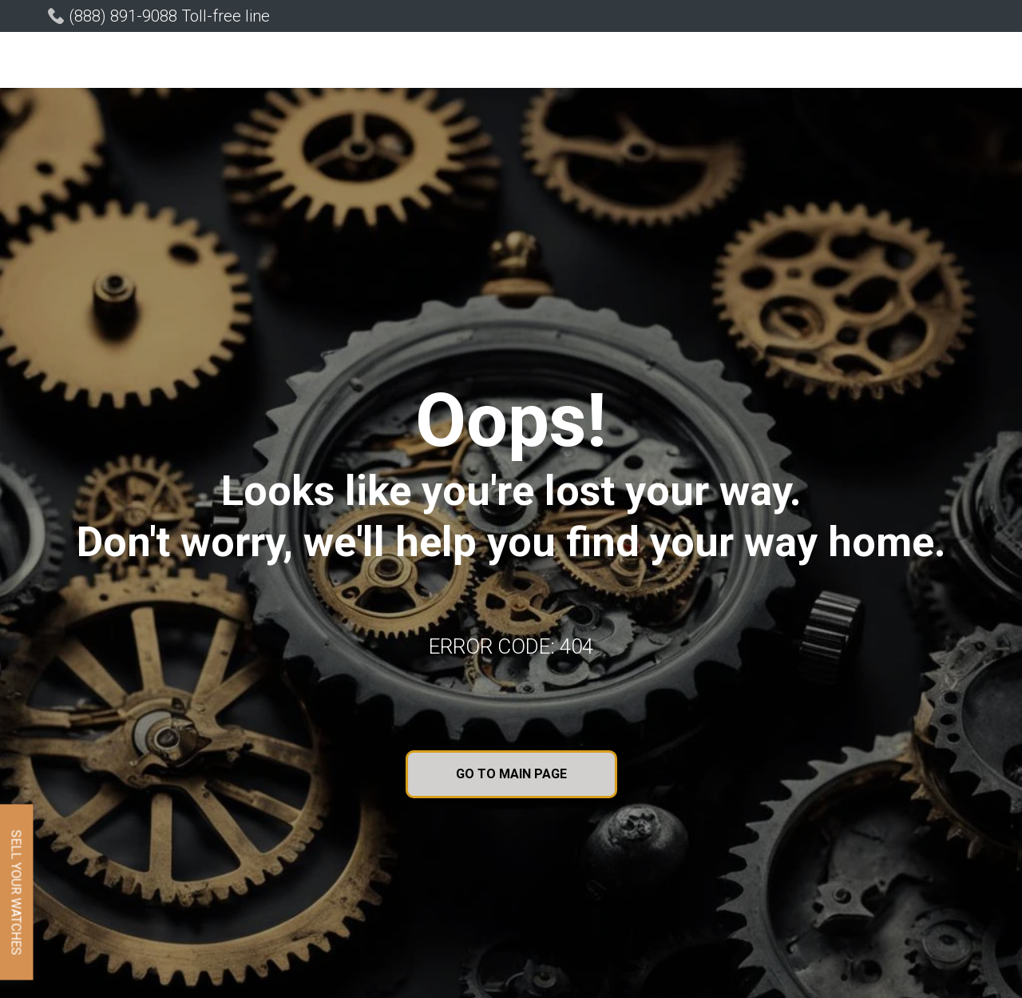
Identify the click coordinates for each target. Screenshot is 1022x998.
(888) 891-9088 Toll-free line (169, 16)
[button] (364, 62)
